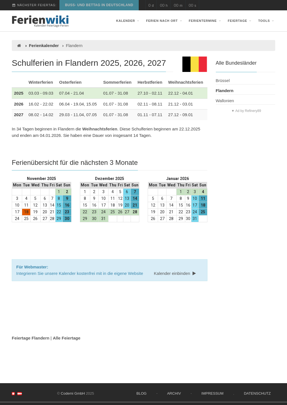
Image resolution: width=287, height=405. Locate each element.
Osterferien (70, 82)
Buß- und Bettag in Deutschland (99, 5)
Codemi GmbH (73, 393)
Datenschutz (257, 393)
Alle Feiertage (66, 338)
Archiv (174, 393)
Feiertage (240, 20)
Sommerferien (117, 82)
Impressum (213, 393)
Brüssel (223, 80)
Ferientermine (205, 20)
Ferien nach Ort (164, 20)
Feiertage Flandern (30, 338)
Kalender (128, 20)
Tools (266, 20)
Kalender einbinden (175, 273)
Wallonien (225, 100)
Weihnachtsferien (185, 82)
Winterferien (41, 82)
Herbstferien (150, 82)
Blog (141, 393)
